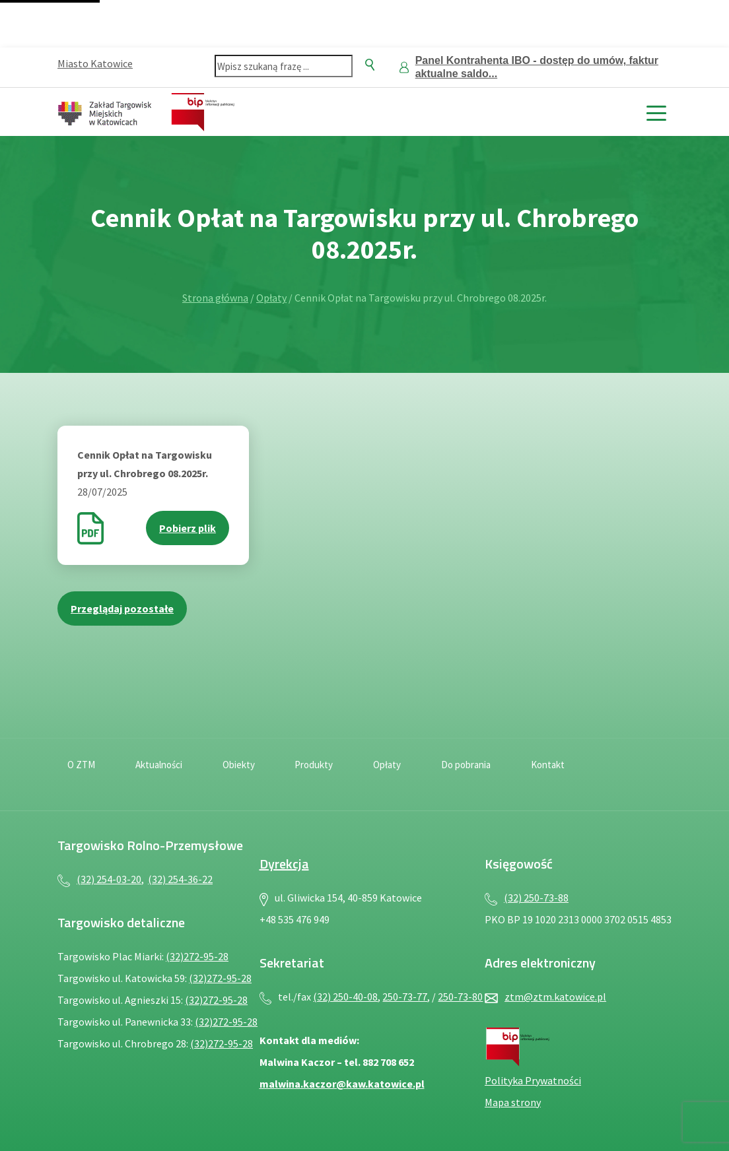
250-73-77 (404, 996)
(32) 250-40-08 (345, 996)
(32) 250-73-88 (536, 897)
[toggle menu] (656, 112)
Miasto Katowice (95, 63)
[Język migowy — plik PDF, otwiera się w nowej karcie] (658, 773)
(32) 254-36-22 (180, 879)
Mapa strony (513, 1102)
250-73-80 (460, 996)
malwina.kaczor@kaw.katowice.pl (342, 1083)
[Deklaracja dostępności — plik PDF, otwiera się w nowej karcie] (609, 773)
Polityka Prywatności (533, 1080)
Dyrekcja (284, 863)
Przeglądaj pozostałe (122, 608)
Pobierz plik (187, 528)
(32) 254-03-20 (109, 879)
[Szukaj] (370, 65)
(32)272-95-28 (197, 956)
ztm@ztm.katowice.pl (555, 996)
